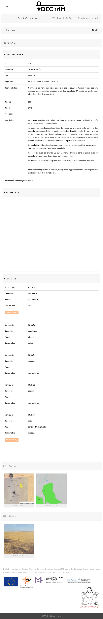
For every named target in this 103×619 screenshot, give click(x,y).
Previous (9, 30)
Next (95, 30)
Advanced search (89, 18)
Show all (60, 18)
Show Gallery (11, 312)
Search (72, 18)
